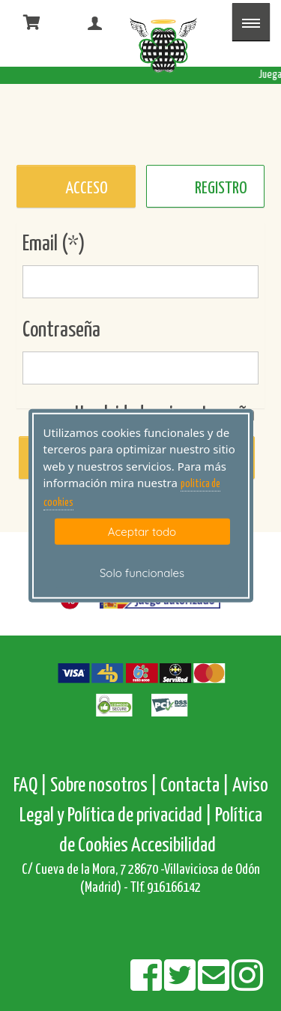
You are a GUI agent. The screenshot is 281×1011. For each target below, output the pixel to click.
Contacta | (194, 786)
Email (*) (53, 244)
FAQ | (31, 786)
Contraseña (61, 330)
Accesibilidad (173, 846)
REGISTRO (221, 188)
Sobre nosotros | (103, 786)
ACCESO (86, 188)
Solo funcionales (142, 573)
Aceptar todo (142, 532)
